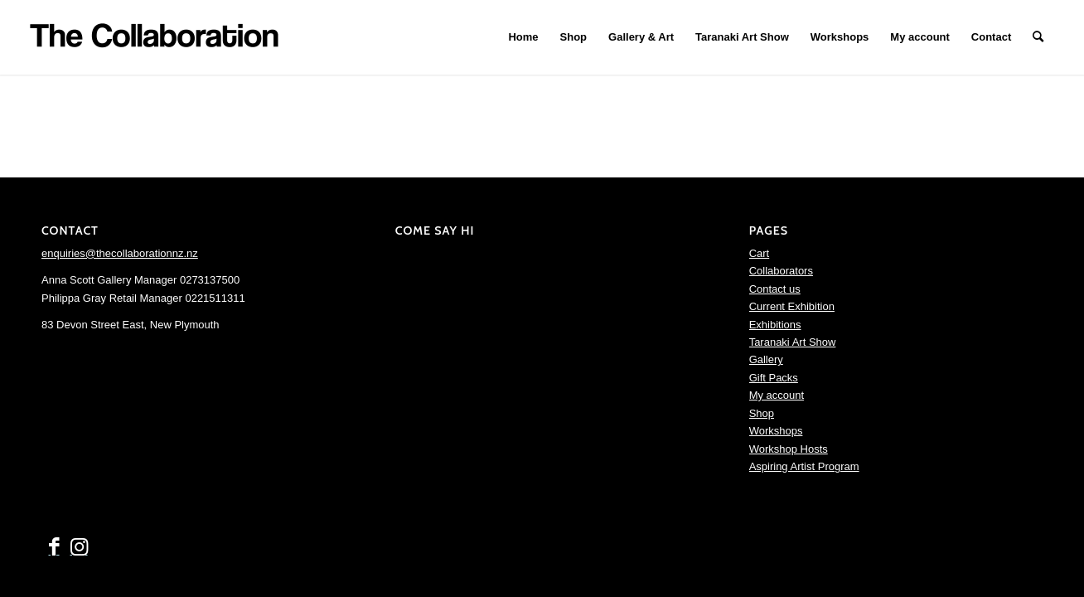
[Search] (1038, 37)
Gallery (766, 359)
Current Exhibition (792, 306)
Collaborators (781, 271)
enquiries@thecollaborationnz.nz (119, 253)
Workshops (776, 431)
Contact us (775, 289)
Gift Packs (773, 377)
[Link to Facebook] (53, 547)
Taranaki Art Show (792, 342)
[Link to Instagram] (78, 547)
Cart (759, 253)
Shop (761, 413)
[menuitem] (523, 37)
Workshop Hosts (788, 449)
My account (776, 395)
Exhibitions (775, 324)
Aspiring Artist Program (804, 466)
